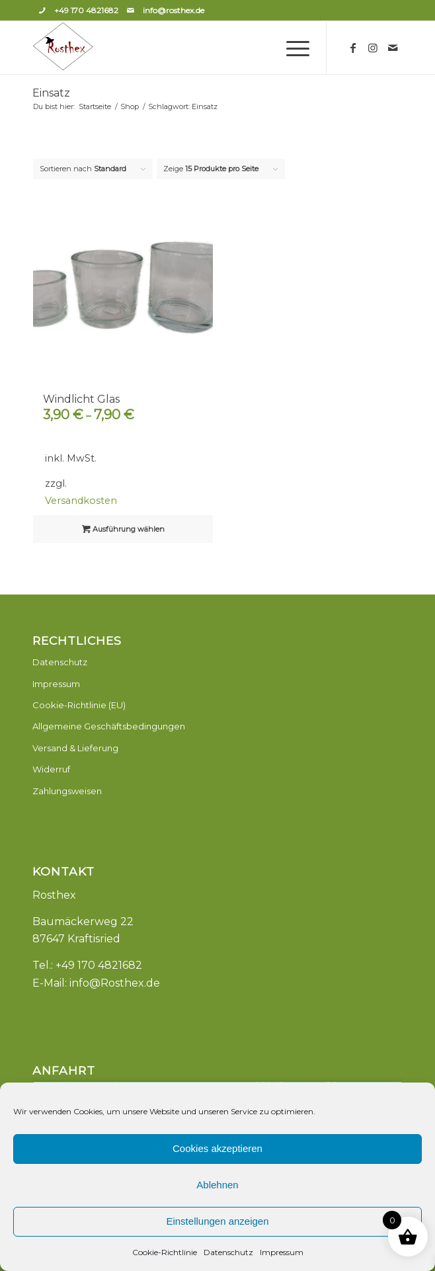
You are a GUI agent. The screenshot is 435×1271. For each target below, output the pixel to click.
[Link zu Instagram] (373, 48)
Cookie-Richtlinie (164, 1252)
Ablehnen (217, 1184)
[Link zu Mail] (393, 48)
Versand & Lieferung (75, 748)
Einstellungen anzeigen (217, 1221)
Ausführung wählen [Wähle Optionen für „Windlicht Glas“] (123, 529)
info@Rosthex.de (114, 983)
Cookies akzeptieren (217, 1148)
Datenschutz (228, 1252)
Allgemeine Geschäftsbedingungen (108, 726)
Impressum (281, 1252)
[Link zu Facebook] (353, 48)
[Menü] (291, 47)
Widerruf (51, 769)
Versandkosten (81, 501)
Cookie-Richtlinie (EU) (79, 705)
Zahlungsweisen (67, 791)
